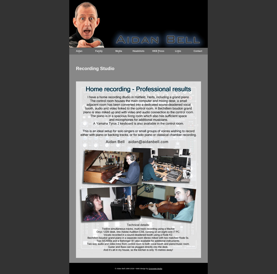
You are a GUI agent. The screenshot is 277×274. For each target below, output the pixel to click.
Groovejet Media (155, 268)
